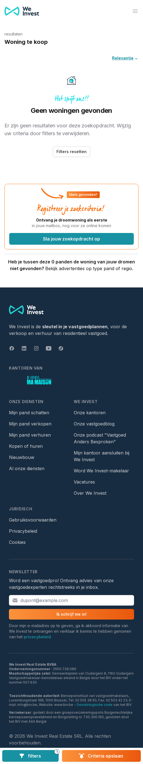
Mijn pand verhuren (30, 435)
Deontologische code (95, 705)
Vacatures (84, 482)
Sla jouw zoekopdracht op (71, 239)
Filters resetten (71, 151)
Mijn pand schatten (29, 412)
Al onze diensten (26, 468)
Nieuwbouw (21, 457)
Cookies (17, 542)
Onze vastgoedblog (94, 424)
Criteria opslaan (101, 756)
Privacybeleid (23, 531)
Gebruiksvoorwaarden (32, 520)
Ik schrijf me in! (71, 614)
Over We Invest (90, 493)
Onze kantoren (90, 412)
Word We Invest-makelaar (101, 470)
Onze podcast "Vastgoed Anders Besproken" (100, 438)
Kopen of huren (26, 446)
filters (39, 754)
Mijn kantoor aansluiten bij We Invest (101, 456)
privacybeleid (37, 636)
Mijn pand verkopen (30, 424)
